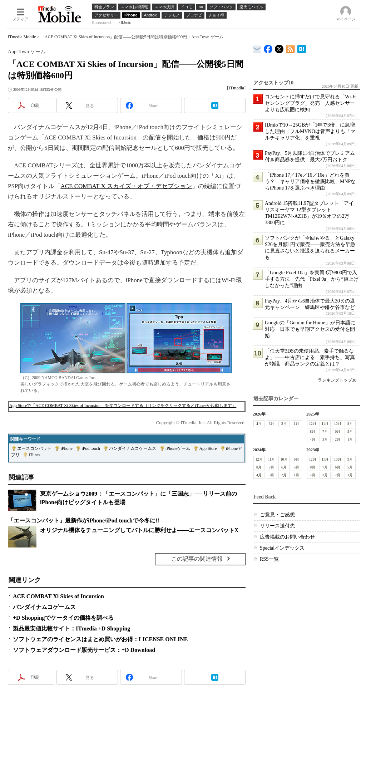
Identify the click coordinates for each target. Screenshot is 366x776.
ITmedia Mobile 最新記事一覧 (290, 48)
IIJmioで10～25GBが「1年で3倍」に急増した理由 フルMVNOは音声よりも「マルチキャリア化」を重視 (310, 131)
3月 (271, 424)
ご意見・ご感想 (277, 514)
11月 (325, 424)
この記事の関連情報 (197, 559)
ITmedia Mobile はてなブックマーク (301, 48)
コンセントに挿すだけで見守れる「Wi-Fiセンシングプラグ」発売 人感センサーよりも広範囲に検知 (311, 103)
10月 (337, 424)
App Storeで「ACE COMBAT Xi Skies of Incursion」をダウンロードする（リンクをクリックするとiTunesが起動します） (122, 405)
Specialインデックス (282, 548)
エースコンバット (34, 448)
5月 (350, 431)
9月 (350, 424)
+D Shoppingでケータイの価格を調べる (63, 618)
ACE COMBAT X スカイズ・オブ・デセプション (126, 186)
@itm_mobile (279, 47)
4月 (259, 424)
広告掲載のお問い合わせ (287, 537)
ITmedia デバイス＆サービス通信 (257, 48)
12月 (312, 424)
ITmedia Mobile (22, 36)
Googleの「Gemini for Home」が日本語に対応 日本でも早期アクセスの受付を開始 (310, 329)
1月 (296, 424)
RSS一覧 (269, 559)
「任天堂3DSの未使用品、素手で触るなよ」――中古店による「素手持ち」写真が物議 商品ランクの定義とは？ (310, 357)
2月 (284, 424)
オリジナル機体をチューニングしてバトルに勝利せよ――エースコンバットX (139, 530)
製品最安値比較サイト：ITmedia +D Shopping (71, 628)
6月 (337, 431)
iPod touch (90, 448)
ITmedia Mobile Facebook (268, 47)
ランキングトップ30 (337, 380)
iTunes (34, 454)
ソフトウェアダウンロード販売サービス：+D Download (84, 650)
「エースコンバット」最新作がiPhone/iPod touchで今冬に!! (83, 520)
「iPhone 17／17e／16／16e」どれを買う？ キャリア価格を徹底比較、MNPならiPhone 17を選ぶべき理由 (310, 181)
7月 (325, 431)
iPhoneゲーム (177, 448)
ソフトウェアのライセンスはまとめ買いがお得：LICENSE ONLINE (100, 639)
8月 (312, 431)
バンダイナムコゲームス (132, 448)
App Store (208, 448)
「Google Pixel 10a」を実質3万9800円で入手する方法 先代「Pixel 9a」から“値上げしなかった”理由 (311, 279)
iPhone (66, 448)
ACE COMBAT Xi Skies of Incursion (58, 596)
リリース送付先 (277, 526)
